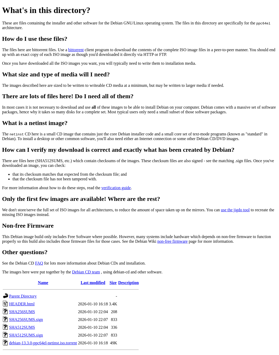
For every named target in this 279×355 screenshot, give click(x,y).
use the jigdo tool (235, 210)
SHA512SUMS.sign (26, 335)
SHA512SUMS (22, 327)
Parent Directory (23, 296)
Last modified (93, 282)
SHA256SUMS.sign (26, 319)
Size (113, 282)
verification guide (116, 188)
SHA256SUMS (22, 312)
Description (128, 282)
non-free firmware (172, 241)
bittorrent (76, 50)
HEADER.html (22, 304)
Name (43, 282)
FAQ (39, 263)
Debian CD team (86, 272)
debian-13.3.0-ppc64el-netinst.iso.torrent (43, 343)
